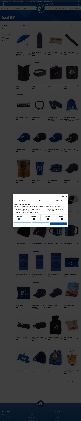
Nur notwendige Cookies (22, 223)
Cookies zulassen (58, 223)
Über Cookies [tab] (59, 200)
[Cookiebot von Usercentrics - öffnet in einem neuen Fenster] (61, 196)
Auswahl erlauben (40, 223)
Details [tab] (40, 200)
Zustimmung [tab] (22, 200)
